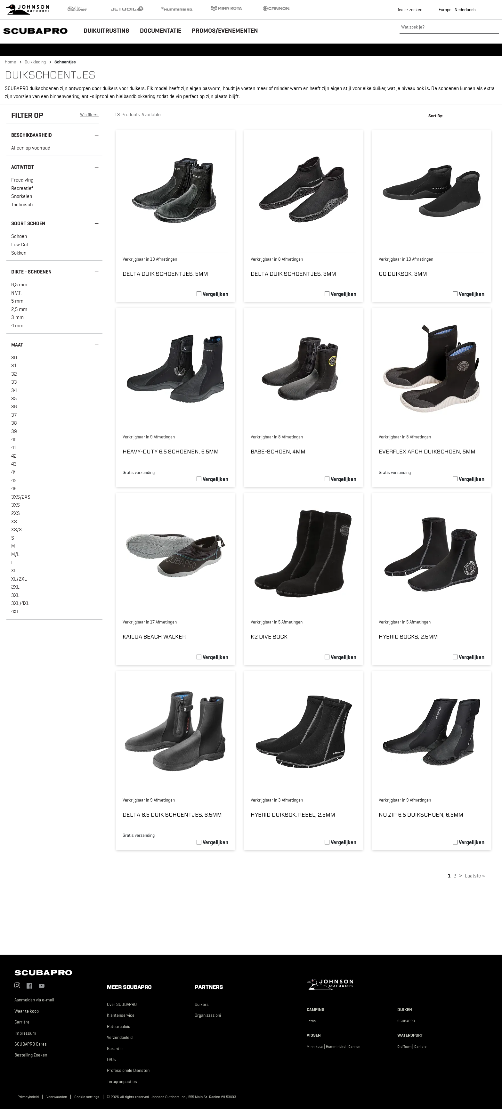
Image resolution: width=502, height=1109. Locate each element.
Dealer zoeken (409, 9)
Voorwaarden (56, 1097)
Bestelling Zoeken (30, 1054)
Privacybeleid (28, 1097)
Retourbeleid (118, 1026)
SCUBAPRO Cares (30, 1044)
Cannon (354, 1046)
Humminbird (335, 1046)
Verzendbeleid (120, 1037)
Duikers (202, 1004)
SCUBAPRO (406, 1021)
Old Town (404, 1046)
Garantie (115, 1048)
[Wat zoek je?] (449, 27)
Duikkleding (35, 61)
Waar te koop (26, 1011)
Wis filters (89, 114)
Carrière (21, 1021)
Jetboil (312, 1021)
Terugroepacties (122, 1081)
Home (10, 61)
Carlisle (420, 1046)
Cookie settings (86, 1097)
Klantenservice (120, 1015)
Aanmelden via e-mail (34, 999)
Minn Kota (315, 1046)
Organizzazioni (208, 1015)
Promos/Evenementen (225, 30)
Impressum (25, 1033)
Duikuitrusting (106, 30)
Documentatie (160, 30)
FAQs (111, 1059)
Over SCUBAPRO (122, 1004)
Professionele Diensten (128, 1070)
